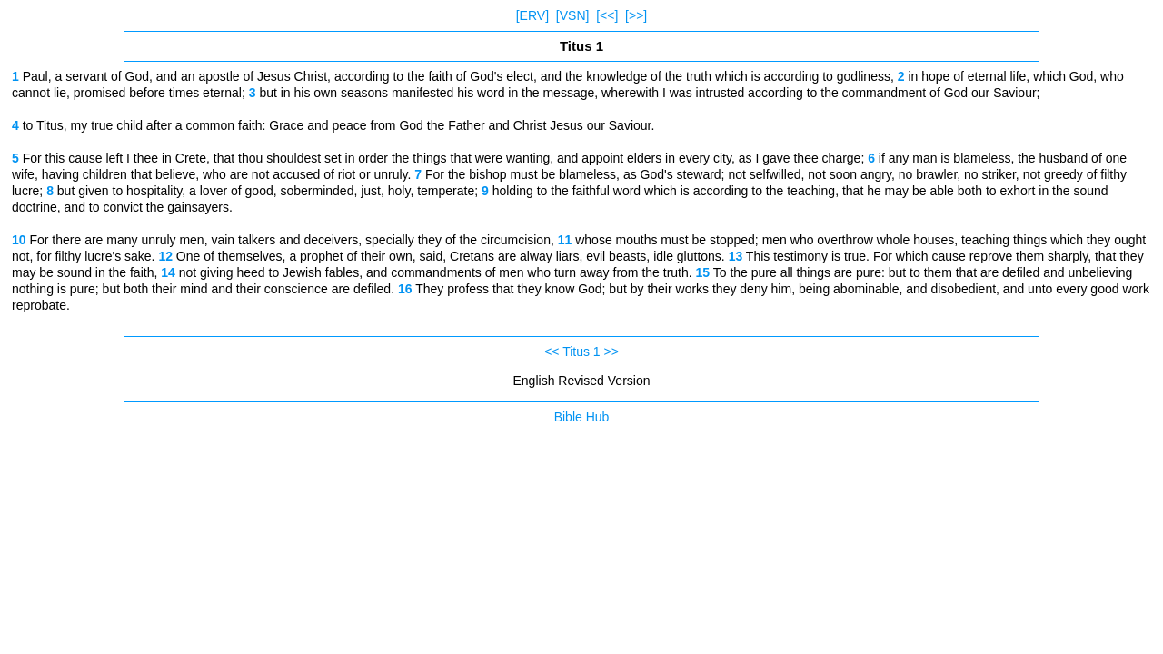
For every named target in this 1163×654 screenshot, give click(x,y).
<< (551, 351)
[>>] (636, 15)
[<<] (607, 15)
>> (611, 351)
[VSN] (573, 15)
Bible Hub (582, 417)
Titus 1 (581, 351)
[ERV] (532, 15)
